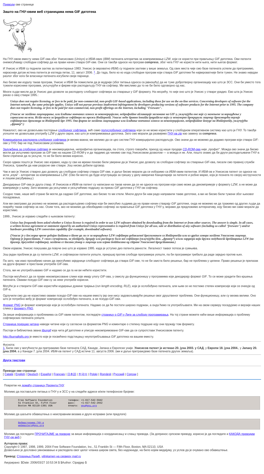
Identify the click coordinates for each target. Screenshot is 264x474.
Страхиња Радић (28, 459)
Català (9, 374)
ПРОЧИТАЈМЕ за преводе (52, 436)
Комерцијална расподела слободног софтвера (34, 139)
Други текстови (14, 360)
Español (46, 374)
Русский (118, 374)
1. (4, 348)
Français (59, 374)
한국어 (82, 374)
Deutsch (32, 374)
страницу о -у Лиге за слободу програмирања (134, 314)
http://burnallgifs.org (16, 336)
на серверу (61, 459)
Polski (94, 374)
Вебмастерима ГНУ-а (31, 424)
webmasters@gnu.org (31, 428)
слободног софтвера (72, 130)
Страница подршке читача (21, 324)
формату (23, 308)
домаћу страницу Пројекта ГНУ (43, 385)
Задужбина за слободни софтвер (25, 149)
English (20, 374)
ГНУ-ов (175, 133)
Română (105, 374)
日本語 (71, 374)
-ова (191, 149)
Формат (12, 305)
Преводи (9, 4)
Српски (131, 374)
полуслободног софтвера (118, 130)
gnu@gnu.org (89, 407)
